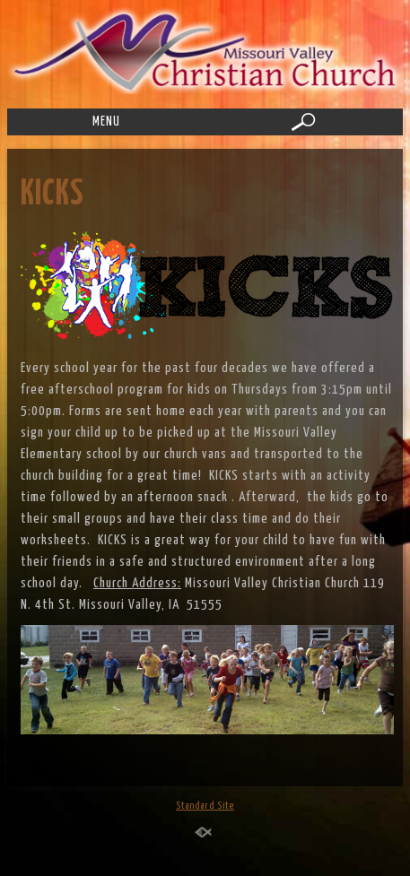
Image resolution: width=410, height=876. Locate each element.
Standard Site (205, 806)
